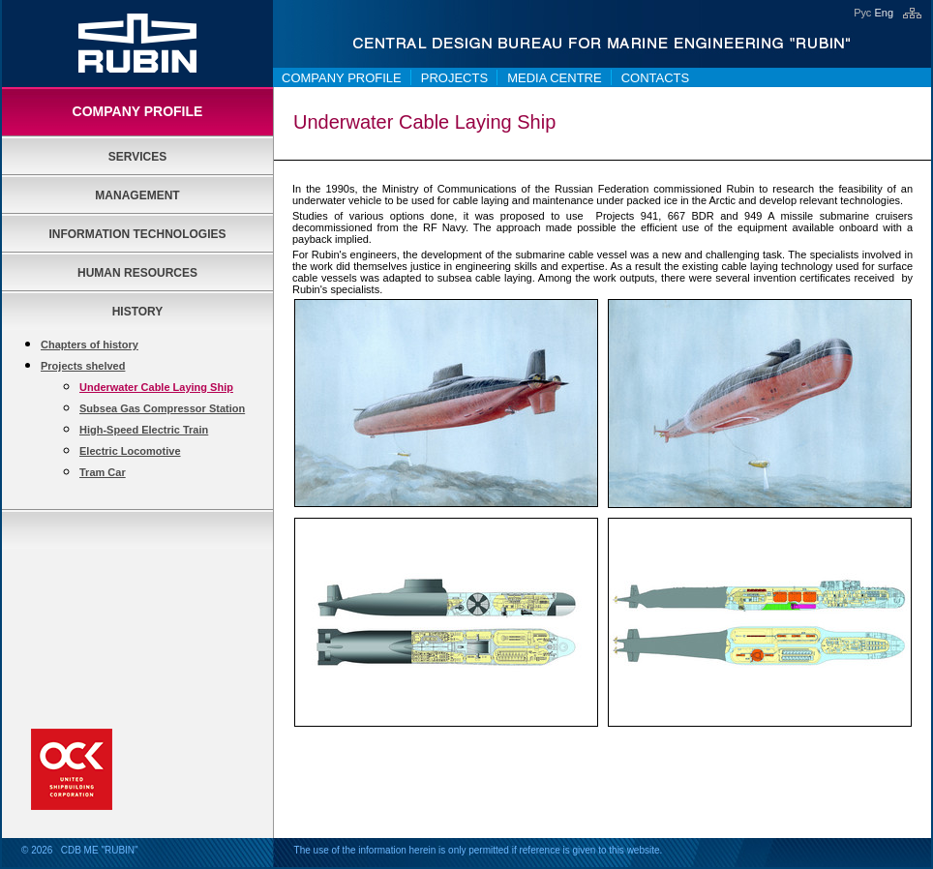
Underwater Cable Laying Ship (156, 387)
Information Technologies (137, 234)
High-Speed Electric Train (143, 429)
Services (137, 157)
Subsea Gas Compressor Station (162, 408)
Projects (454, 78)
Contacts (655, 78)
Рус (862, 12)
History (138, 311)
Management (137, 195)
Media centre (554, 78)
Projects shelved (83, 366)
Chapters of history (89, 344)
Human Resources (137, 273)
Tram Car (102, 472)
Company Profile (342, 78)
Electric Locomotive (130, 451)
